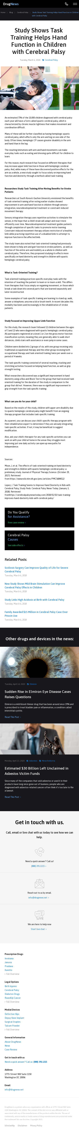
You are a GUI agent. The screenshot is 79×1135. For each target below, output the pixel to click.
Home (3, 12)
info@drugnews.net (14, 1089)
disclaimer (22, 1125)
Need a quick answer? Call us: (26, 1062)
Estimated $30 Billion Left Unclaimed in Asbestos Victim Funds (36, 771)
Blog (11, 12)
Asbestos (33, 761)
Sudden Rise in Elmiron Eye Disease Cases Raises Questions (38, 694)
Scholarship (10, 1125)
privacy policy (36, 1125)
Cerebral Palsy (22, 12)
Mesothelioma (48, 761)
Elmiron (33, 684)
